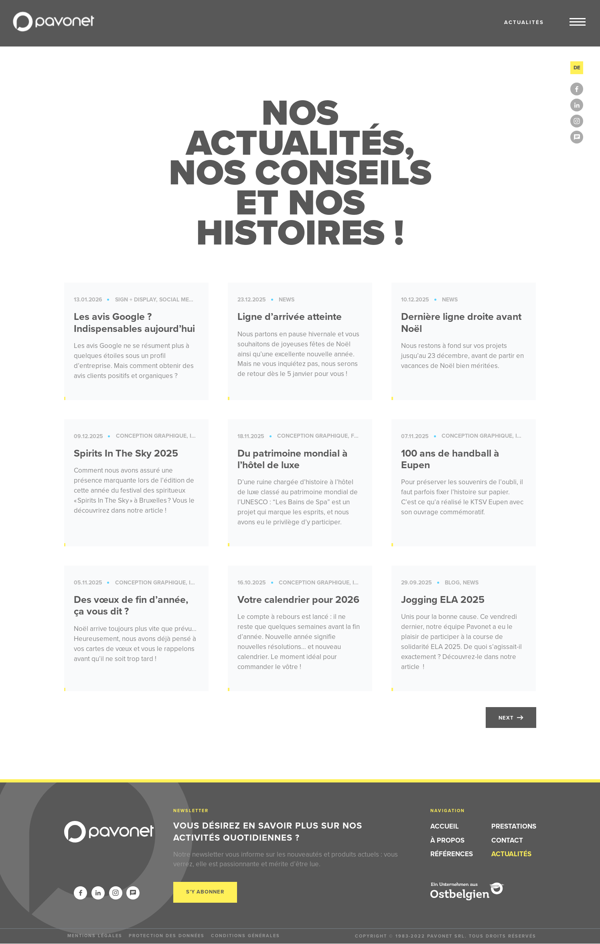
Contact (507, 840)
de (577, 67)
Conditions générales (245, 935)
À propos (447, 840)
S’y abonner (205, 892)
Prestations (513, 827)
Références (451, 854)
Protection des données (167, 935)
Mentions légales (94, 935)
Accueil (444, 827)
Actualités (511, 854)
